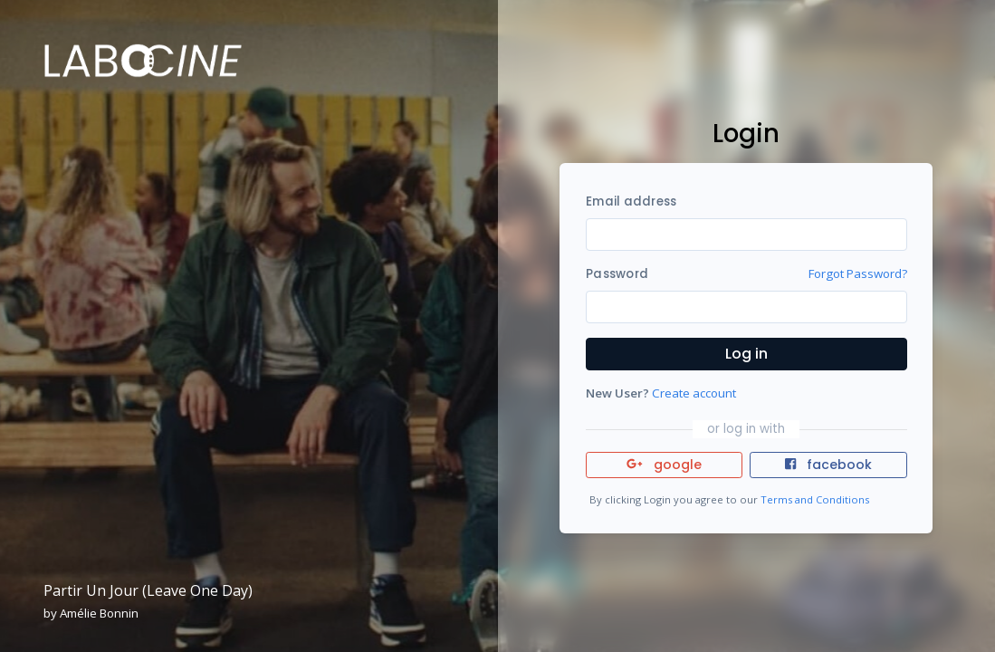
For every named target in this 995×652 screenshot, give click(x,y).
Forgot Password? (857, 273)
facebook (828, 464)
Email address (631, 201)
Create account (694, 393)
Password (617, 274)
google (664, 464)
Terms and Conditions (815, 499)
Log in (746, 353)
